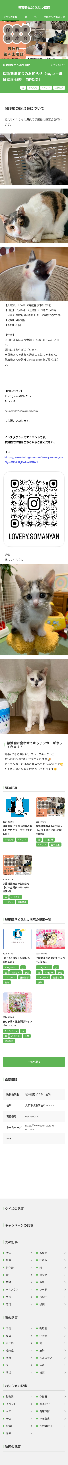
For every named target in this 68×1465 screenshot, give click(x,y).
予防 (26, 972)
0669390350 (32, 1116)
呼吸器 (43, 1260)
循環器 (43, 1253)
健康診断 (24, 977)
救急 (42, 1282)
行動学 (43, 1297)
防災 (8, 1304)
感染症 (43, 1275)
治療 (8, 1433)
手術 (8, 1297)
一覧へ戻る (34, 1061)
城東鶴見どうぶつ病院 (34, 7)
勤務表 (10, 1396)
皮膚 (8, 1260)
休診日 (43, 1396)
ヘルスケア (10, 977)
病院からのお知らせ (54, 16)
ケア (8, 1411)
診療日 (10, 1426)
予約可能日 (46, 1426)
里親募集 (59, 87)
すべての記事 (10, 16)
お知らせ (33, 87)
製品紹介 (45, 1404)
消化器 (10, 1267)
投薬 (7, 982)
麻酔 (8, 1282)
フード (43, 1289)
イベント (46, 87)
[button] (34, 1210)
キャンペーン (11, 967)
